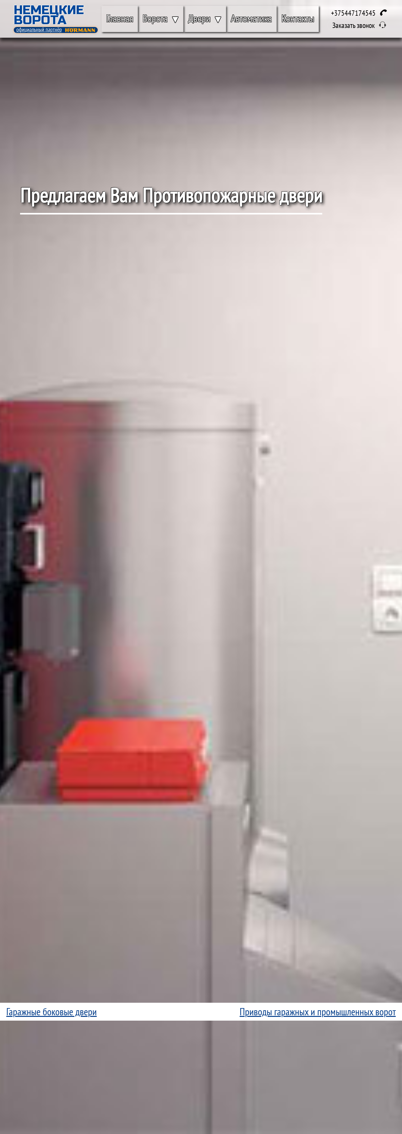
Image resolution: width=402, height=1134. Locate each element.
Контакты (297, 18)
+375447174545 (353, 13)
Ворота (155, 18)
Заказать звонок (353, 25)
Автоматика (251, 18)
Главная (119, 18)
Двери (199, 18)
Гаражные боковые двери (51, 1011)
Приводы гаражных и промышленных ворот (318, 1011)
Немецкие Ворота (49, 15)
